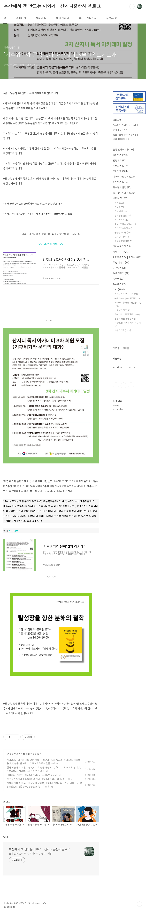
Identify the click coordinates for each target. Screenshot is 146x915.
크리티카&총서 (123, 228)
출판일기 (120, 155)
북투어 (118, 278)
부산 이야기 (121, 262)
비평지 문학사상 (124, 241)
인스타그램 (123, 385)
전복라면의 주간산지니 (127, 314)
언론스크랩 (19, 754)
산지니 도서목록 (120, 129)
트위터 (131, 385)
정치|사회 (121, 211)
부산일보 (13, 531)
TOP (139, 904)
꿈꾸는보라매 (123, 232)
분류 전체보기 (123, 149)
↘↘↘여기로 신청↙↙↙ (51, 244)
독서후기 (119, 284)
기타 (9, 754)
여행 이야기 (121, 273)
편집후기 (119, 160)
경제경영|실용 (123, 215)
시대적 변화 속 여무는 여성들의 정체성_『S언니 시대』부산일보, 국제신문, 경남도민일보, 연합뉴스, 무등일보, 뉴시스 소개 (44, 784)
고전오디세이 (122, 236)
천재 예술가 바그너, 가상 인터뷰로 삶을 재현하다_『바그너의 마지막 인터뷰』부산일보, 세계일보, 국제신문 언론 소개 (44, 769)
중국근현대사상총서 (125, 224)
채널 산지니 (62, 18)
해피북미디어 (122, 246)
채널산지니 (121, 251)
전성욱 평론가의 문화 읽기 (128, 318)
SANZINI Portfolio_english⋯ (127, 125)
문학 (119, 202)
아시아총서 (122, 219)
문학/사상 (111, 18)
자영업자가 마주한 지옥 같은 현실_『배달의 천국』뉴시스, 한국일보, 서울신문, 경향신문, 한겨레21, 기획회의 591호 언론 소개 (43, 761)
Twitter (131, 367)
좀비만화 (120, 171)
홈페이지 (21, 18)
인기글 (126, 348)
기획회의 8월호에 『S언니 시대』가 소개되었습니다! (32, 775)
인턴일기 (120, 182)
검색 (132, 6)
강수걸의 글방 (122, 187)
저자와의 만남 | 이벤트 (127, 257)
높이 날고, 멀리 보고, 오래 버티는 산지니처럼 (30, 853)
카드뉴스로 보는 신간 (126, 294)
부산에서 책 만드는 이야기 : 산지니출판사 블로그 (52, 6)
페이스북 (116, 385)
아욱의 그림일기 (124, 176)
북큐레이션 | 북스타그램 (127, 298)
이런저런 (120, 165)
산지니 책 (41, 18)
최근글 (116, 348)
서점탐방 (119, 267)
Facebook (118, 367)
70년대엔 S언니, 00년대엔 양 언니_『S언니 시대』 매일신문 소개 (38, 779)
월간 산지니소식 (87, 18)
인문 (119, 207)
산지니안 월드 (122, 310)
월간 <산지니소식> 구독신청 (125, 134)
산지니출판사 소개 (121, 139)
